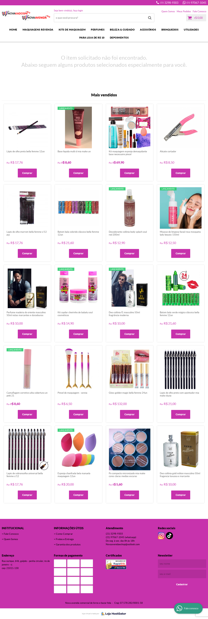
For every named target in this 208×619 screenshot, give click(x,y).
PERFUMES (98, 29)
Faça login (78, 10)
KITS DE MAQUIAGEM (72, 29)
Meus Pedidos (184, 11)
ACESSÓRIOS (148, 29)
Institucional (13, 528)
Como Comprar (64, 533)
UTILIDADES (191, 29)
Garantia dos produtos (68, 544)
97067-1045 (196, 2)
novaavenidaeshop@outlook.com (123, 544)
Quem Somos (168, 11)
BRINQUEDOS (169, 29)
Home (13, 29)
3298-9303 (169, 2)
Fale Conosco (199, 11)
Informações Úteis (69, 528)
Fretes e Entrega (65, 539)
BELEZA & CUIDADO (122, 29)
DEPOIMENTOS (119, 37)
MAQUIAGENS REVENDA (38, 29)
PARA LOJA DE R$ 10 (92, 37)
